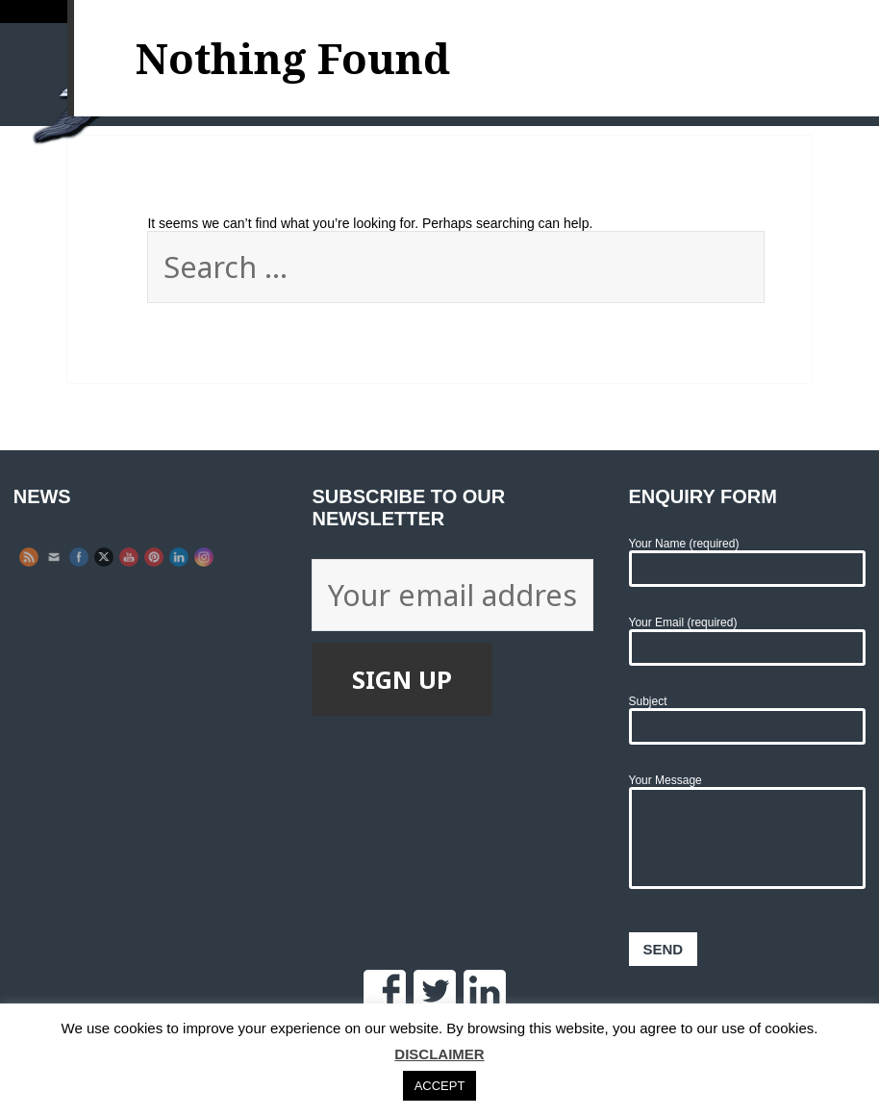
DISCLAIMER (439, 1054)
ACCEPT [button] (439, 1086)
